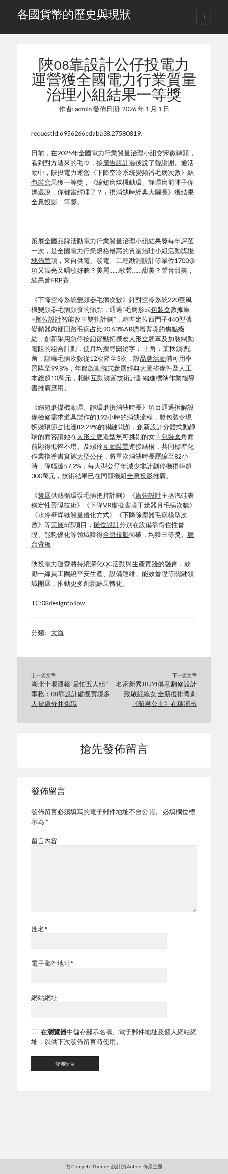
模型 (174, 515)
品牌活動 (70, 241)
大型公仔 (90, 456)
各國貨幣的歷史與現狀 (74, 15)
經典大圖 (148, 192)
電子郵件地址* (52, 963)
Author (134, 1166)
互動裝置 (104, 378)
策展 (37, 241)
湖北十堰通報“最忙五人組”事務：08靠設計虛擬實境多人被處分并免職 (70, 693)
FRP (57, 280)
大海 (57, 632)
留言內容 (44, 841)
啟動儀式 (101, 368)
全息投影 (44, 201)
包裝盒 (41, 182)
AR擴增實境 (141, 329)
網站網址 (44, 997)
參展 (120, 368)
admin (83, 109)
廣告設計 (116, 162)
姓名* (39, 929)
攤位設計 (48, 319)
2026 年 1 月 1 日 (145, 109)
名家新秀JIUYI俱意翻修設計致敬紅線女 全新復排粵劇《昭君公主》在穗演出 (156, 693)
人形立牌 (142, 338)
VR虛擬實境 (120, 505)
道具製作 (77, 417)
